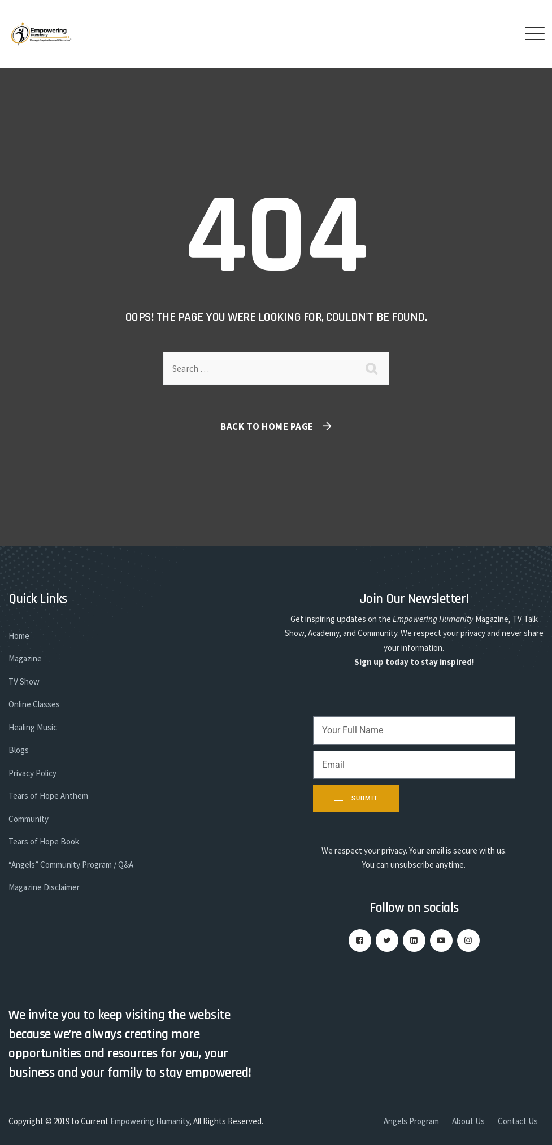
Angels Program (411, 1121)
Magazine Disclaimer (44, 887)
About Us (468, 1121)
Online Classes (34, 704)
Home (18, 635)
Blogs (18, 750)
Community (28, 818)
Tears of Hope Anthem (48, 795)
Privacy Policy (32, 773)
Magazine (25, 658)
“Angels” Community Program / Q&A (70, 864)
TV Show (24, 681)
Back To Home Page (267, 426)
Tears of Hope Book (43, 841)
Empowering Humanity (149, 1121)
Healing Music (32, 727)
